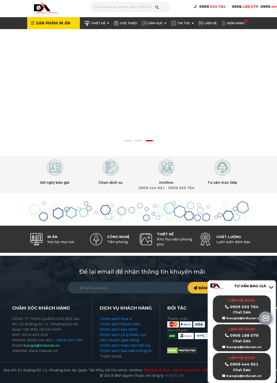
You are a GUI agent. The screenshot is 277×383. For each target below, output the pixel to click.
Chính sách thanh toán (120, 324)
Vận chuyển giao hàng (119, 340)
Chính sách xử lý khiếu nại (123, 335)
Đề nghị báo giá (54, 182)
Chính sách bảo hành (118, 329)
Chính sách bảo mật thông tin (126, 351)
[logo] (45, 8)
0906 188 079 (244, 335)
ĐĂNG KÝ (204, 288)
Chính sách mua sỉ (116, 319)
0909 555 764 (181, 188)
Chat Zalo (242, 341)
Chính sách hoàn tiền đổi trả (125, 345)
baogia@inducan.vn (244, 347)
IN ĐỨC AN (174, 375)
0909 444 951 (152, 188)
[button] (128, 141)
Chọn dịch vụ (111, 182)
